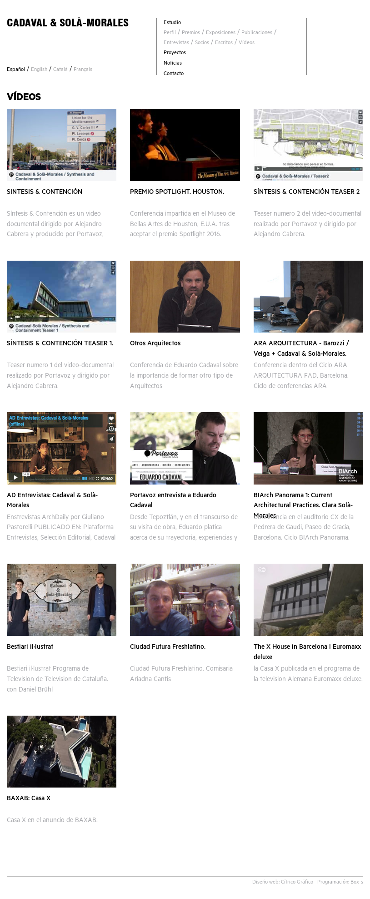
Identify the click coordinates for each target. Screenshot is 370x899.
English (39, 70)
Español (16, 70)
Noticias (173, 64)
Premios (191, 33)
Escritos (224, 43)
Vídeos (247, 43)
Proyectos (175, 53)
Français (83, 70)
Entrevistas (176, 43)
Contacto (174, 74)
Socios (202, 43)
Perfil (170, 33)
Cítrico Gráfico (297, 883)
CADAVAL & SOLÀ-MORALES (68, 22)
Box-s (356, 883)
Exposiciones (220, 33)
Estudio (172, 23)
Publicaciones (256, 33)
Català (60, 70)
